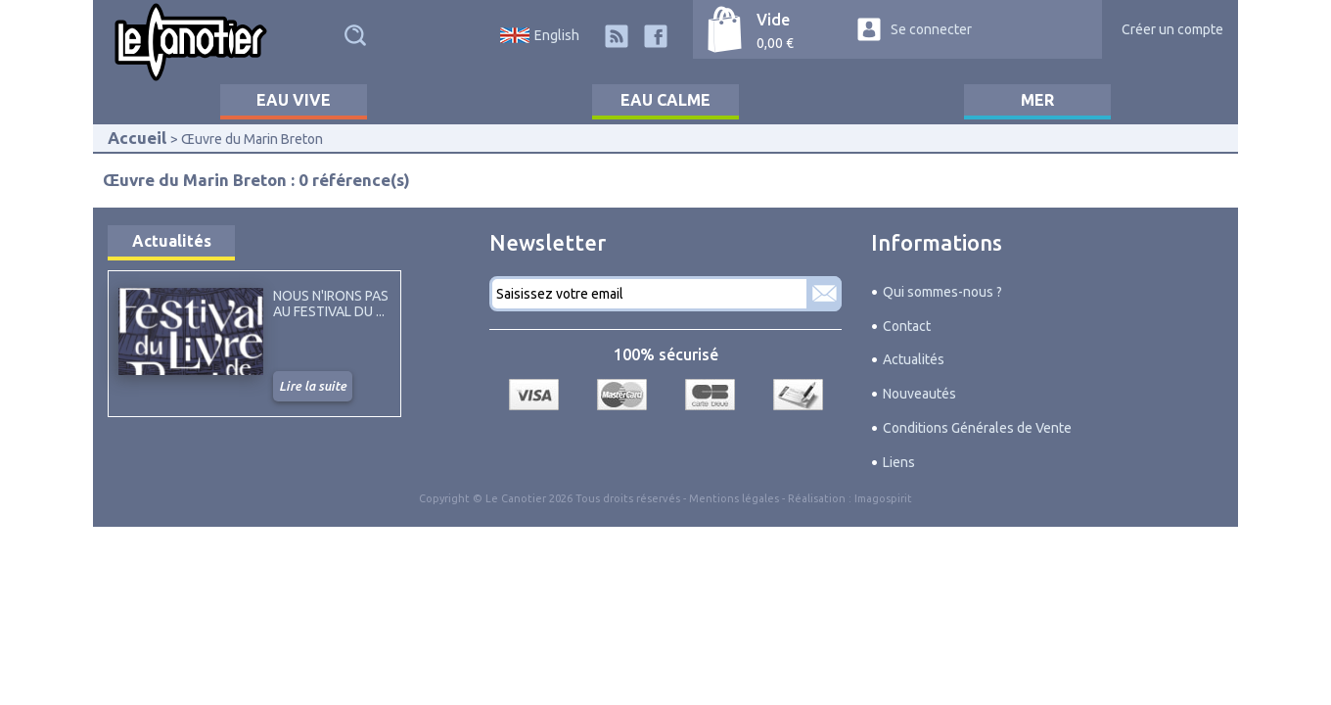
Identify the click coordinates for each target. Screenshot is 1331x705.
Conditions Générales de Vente (977, 428)
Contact (907, 326)
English (556, 35)
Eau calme (665, 100)
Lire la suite (312, 386)
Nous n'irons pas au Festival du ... (331, 303)
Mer (1037, 100)
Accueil (137, 137)
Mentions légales (734, 498)
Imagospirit (883, 498)
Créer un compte (1172, 29)
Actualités (171, 241)
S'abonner (824, 293)
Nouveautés (919, 393)
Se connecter (931, 29)
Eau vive (293, 100)
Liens (899, 462)
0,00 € (775, 43)
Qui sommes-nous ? (942, 292)
